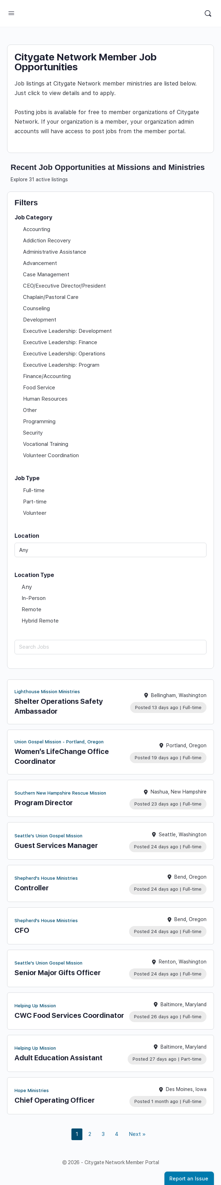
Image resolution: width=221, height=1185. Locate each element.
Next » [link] (137, 1134)
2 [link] (89, 1134)
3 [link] (103, 1134)
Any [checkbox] (27, 587)
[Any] (110, 550)
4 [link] (116, 1134)
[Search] (208, 13)
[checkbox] (110, 229)
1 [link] (77, 1134)
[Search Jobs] (110, 647)
